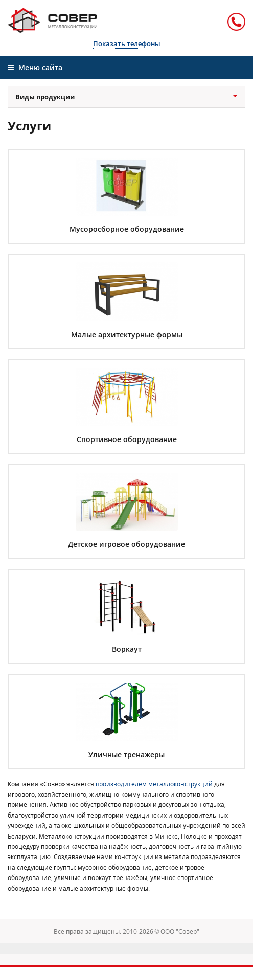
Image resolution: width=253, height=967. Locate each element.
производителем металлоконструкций (154, 784)
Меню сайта (35, 67)
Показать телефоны (126, 43)
